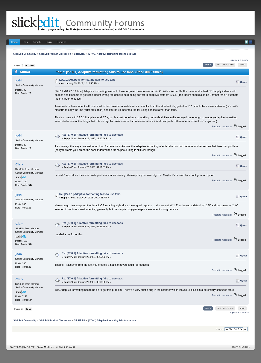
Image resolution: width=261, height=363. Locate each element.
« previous (235, 60)
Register (61, 42)
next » (245, 60)
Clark (19, 164)
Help (25, 42)
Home (14, 42)
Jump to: (220, 329)
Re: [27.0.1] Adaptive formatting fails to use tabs (92, 134)
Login (49, 42)
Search (37, 42)
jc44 (18, 80)
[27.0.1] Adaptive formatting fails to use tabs (87, 79)
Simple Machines (45, 347)
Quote (243, 82)
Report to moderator (222, 126)
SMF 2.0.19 (15, 347)
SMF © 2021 (29, 347)
